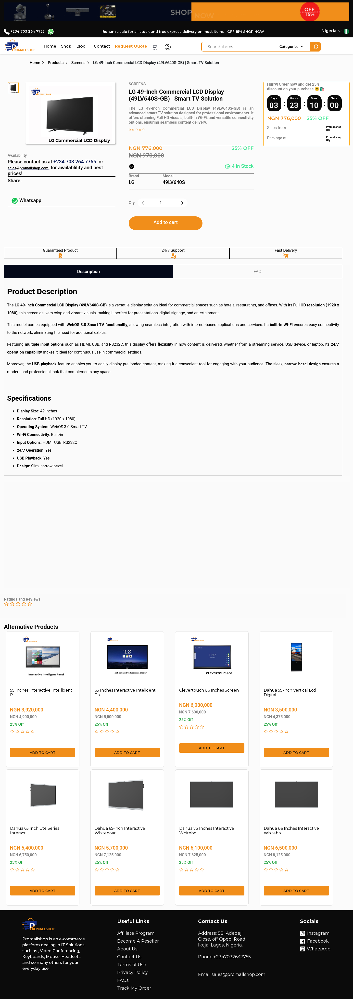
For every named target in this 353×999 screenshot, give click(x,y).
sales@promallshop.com (28, 168)
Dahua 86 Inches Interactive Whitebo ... (291, 830)
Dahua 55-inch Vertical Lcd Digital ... (290, 692)
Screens (78, 62)
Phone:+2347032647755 (224, 957)
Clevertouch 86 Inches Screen (209, 690)
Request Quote (131, 46)
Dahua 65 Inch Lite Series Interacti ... (34, 830)
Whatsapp (26, 200)
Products (56, 62)
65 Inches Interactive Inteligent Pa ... (125, 692)
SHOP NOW (253, 31)
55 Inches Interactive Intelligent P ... (41, 692)
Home (50, 46)
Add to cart (165, 222)
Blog (81, 46)
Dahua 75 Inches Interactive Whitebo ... (206, 830)
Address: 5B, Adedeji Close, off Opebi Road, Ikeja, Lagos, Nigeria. (222, 939)
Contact (102, 46)
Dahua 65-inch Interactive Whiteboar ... (120, 830)
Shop (66, 46)
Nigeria (329, 30)
